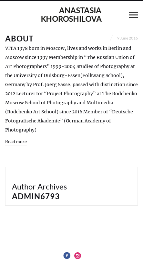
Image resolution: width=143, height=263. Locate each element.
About (19, 38)
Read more (16, 141)
